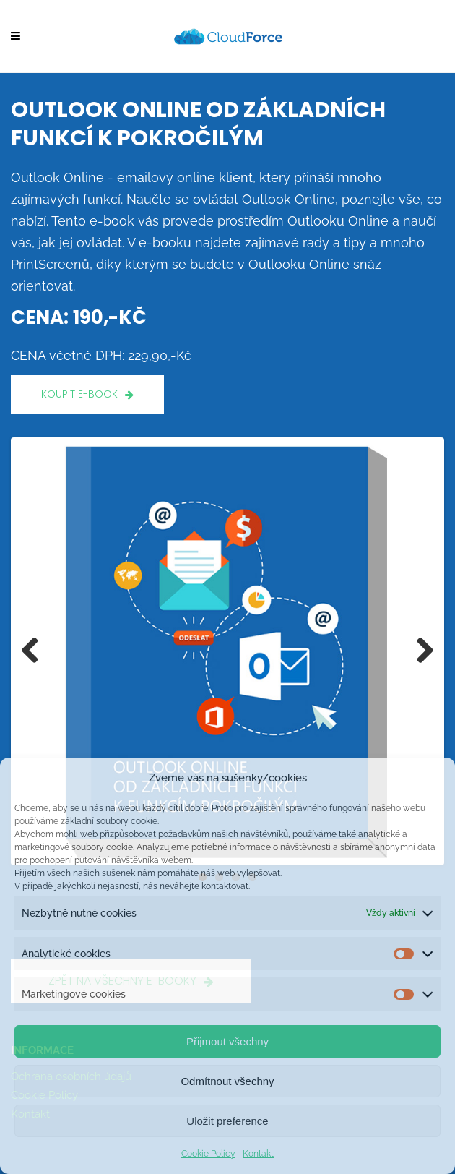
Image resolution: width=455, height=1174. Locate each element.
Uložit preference (227, 1121)
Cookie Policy (208, 1154)
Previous (35, 651)
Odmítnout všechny (227, 1081)
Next (419, 651)
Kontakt (258, 1154)
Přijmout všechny (227, 1041)
